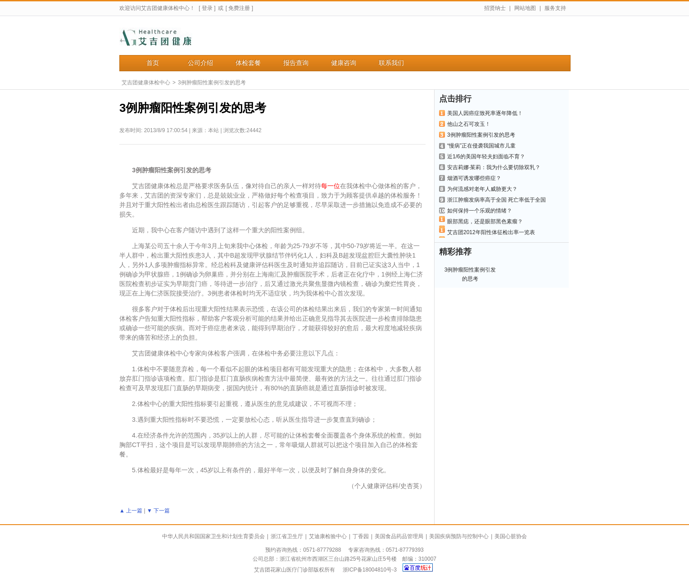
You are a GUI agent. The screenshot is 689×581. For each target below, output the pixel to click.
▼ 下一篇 (158, 510)
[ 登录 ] (207, 8)
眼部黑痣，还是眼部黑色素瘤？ (485, 221)
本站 (213, 130)
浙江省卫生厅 (287, 536)
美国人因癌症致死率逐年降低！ (485, 113)
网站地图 (525, 8)
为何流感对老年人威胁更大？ (482, 189)
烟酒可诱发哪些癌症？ (474, 178)
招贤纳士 (495, 8)
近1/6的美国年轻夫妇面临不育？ (486, 156)
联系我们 (391, 63)
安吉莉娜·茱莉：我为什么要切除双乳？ (493, 167)
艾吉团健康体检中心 (146, 82)
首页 (152, 63)
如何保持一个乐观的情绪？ (479, 211)
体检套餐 (248, 63)
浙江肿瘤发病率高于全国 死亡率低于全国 (496, 200)
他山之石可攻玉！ (468, 124)
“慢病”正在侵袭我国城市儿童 (481, 146)
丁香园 (361, 536)
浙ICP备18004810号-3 (370, 570)
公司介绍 (200, 63)
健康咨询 (343, 63)
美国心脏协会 (510, 536)
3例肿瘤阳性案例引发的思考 (212, 82)
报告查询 (295, 63)
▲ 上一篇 (130, 510)
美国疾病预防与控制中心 (459, 536)
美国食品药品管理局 (399, 536)
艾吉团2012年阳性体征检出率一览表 (491, 232)
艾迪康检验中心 (328, 536)
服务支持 (555, 8)
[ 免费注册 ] (239, 8)
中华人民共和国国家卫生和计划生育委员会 (213, 536)
